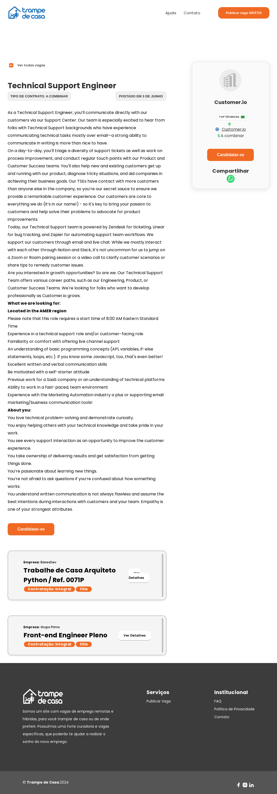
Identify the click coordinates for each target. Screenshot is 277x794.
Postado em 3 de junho (141, 96)
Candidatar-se (31, 529)
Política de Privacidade (234, 709)
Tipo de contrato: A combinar (39, 96)
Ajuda (170, 13)
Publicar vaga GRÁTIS (244, 13)
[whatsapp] (231, 179)
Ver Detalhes (136, 575)
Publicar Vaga (159, 701)
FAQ (217, 701)
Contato (192, 13)
